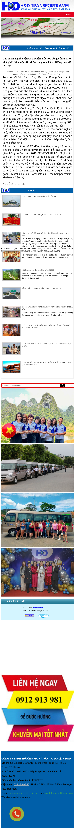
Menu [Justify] (69, 14)
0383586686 (38, 607)
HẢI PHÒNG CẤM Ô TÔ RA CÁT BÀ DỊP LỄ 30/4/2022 (42, 252)
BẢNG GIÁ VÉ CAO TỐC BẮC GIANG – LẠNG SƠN (41, 288)
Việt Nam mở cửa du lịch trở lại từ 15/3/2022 (38, 270)
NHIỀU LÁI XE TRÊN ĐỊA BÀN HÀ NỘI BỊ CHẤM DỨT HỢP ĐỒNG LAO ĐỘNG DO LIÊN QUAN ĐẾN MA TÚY (47, 51)
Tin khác (30, 190)
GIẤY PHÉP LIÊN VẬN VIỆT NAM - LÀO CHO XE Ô (41, 215)
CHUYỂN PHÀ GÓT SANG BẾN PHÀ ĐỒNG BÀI (40, 196)
